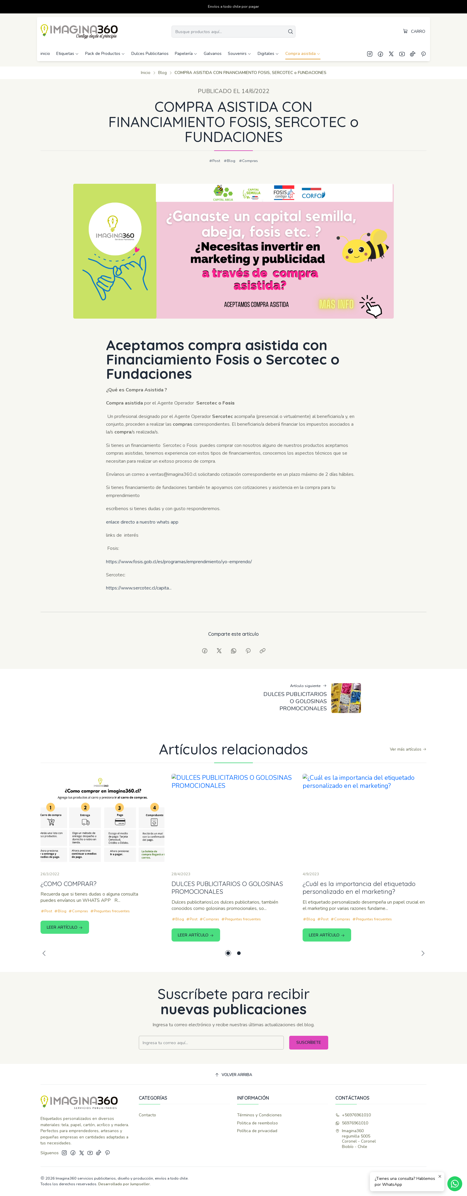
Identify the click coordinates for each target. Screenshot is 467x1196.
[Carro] (414, 31)
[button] (228, 953)
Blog (162, 73)
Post (214, 160)
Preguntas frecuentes (110, 936)
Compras (248, 160)
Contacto (147, 1115)
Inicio (145, 73)
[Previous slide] (45, 953)
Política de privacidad (257, 1131)
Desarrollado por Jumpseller (124, 1184)
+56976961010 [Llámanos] (353, 1115)
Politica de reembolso (257, 1123)
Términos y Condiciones (259, 1115)
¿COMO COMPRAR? (68, 909)
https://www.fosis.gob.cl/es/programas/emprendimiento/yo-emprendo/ (179, 587)
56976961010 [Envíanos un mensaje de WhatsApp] (351, 1123)
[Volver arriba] (233, 1075)
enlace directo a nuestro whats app (142, 547)
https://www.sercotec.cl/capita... (139, 614)
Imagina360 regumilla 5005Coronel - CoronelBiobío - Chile (355, 1138)
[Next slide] (422, 953)
